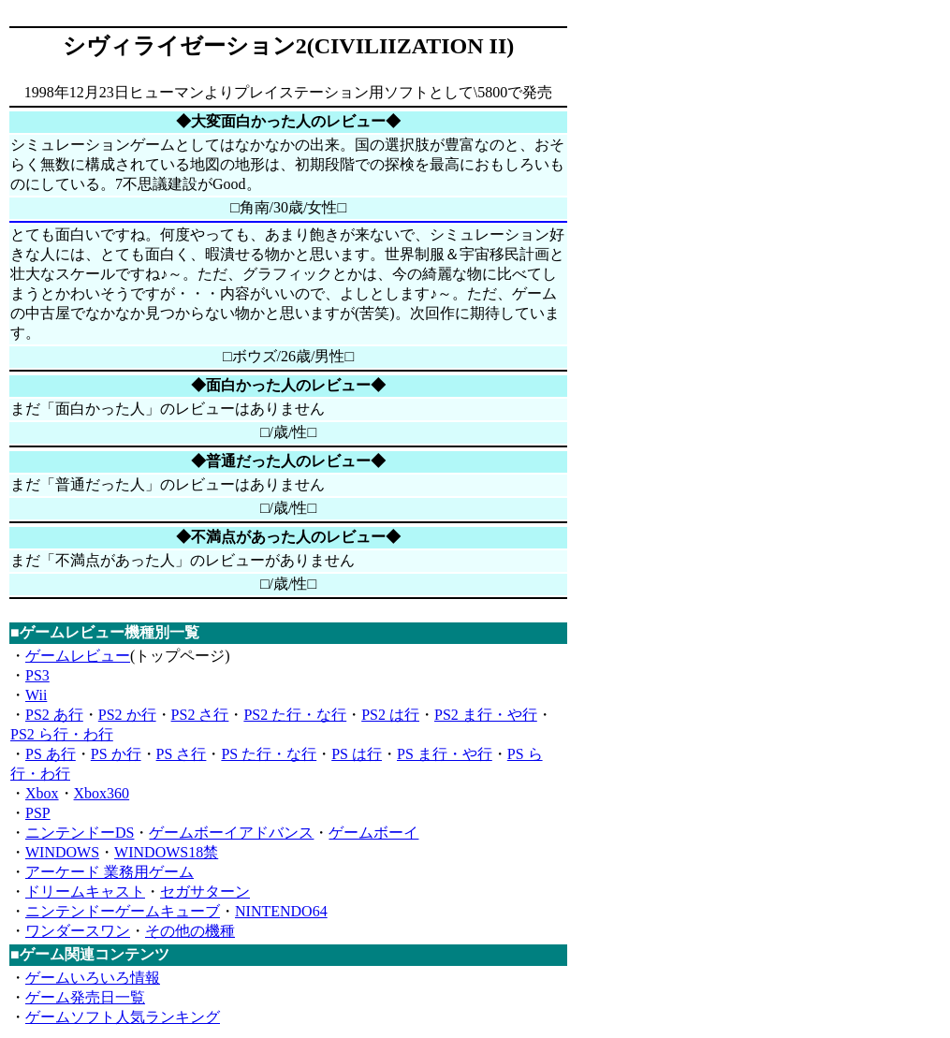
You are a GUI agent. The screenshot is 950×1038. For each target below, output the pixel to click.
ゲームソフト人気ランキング (122, 1017)
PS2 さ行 (200, 715)
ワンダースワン (77, 931)
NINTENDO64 (281, 911)
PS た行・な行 (268, 754)
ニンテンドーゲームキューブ (122, 911)
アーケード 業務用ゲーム (109, 872)
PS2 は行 (390, 715)
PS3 (37, 675)
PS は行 (356, 754)
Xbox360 (102, 793)
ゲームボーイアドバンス (231, 833)
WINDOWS (62, 852)
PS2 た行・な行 (294, 715)
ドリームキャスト (85, 891)
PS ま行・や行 (444, 754)
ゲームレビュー (77, 656)
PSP (38, 813)
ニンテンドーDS (79, 833)
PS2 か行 (127, 715)
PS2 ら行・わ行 (61, 734)
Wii (36, 695)
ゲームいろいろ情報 (92, 978)
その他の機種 (190, 931)
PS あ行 (50, 754)
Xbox (42, 793)
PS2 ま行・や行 (485, 715)
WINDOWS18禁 (166, 852)
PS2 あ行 (54, 715)
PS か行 (116, 754)
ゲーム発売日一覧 (85, 997)
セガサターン (205, 891)
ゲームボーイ (373, 833)
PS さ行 (181, 754)
